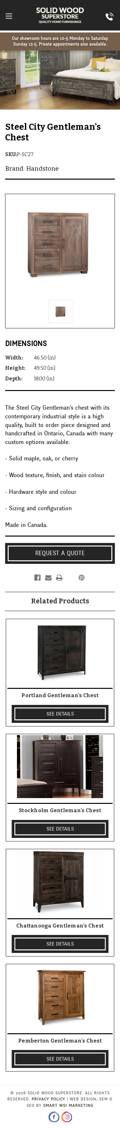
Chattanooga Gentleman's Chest (60, 926)
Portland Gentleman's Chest (60, 695)
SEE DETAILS (60, 714)
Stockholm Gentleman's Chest (60, 810)
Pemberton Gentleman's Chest (60, 1041)
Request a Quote (60, 553)
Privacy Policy (48, 1099)
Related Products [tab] (60, 601)
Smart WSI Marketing (68, 1105)
